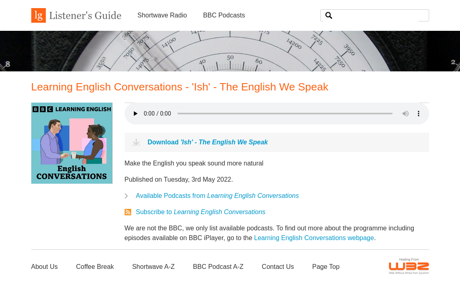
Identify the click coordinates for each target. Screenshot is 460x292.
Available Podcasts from (217, 195)
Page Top (325, 266)
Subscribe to (201, 211)
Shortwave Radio (162, 15)
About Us (44, 266)
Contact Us (278, 266)
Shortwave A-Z (153, 266)
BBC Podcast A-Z (218, 266)
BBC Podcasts (224, 15)
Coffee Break (95, 266)
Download (208, 142)
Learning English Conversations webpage (314, 237)
